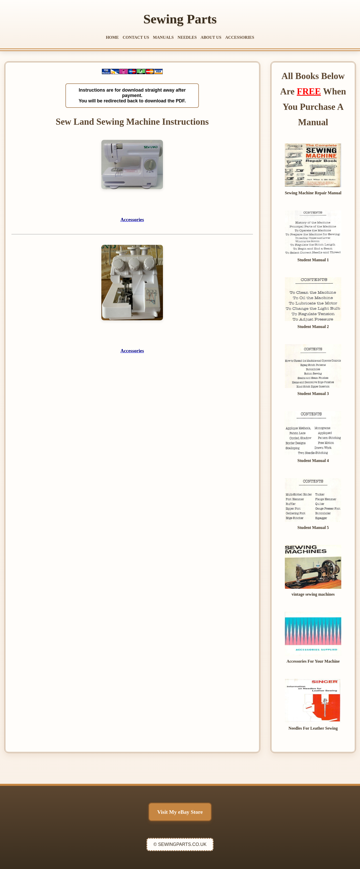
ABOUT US (211, 37)
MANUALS (163, 37)
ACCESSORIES (239, 37)
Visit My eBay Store (180, 812)
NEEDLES (187, 37)
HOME (112, 37)
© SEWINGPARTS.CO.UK (180, 844)
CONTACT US (136, 37)
